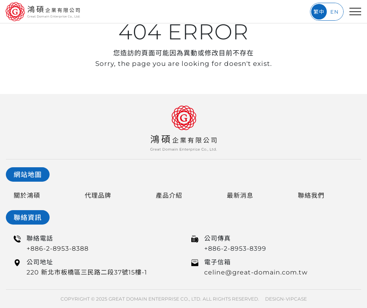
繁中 (319, 12)
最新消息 (240, 195)
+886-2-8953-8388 (58, 248)
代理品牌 (98, 195)
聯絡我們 (311, 195)
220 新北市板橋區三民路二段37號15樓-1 (87, 272)
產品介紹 (169, 195)
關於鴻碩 (27, 195)
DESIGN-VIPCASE (286, 299)
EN (334, 12)
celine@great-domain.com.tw (256, 272)
